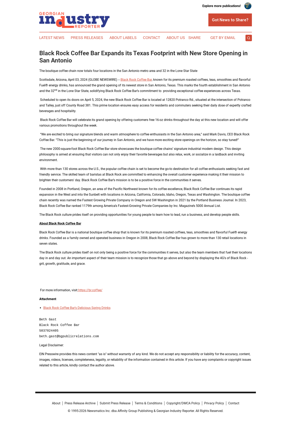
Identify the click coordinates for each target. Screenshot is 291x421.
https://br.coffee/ (89, 290)
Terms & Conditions (148, 403)
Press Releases (87, 38)
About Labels (123, 38)
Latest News (51, 38)
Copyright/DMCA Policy (183, 403)
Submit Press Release (115, 403)
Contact (151, 38)
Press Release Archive (80, 403)
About (56, 403)
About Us (175, 38)
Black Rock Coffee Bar (136, 80)
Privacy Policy (214, 403)
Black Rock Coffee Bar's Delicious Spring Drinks (77, 308)
